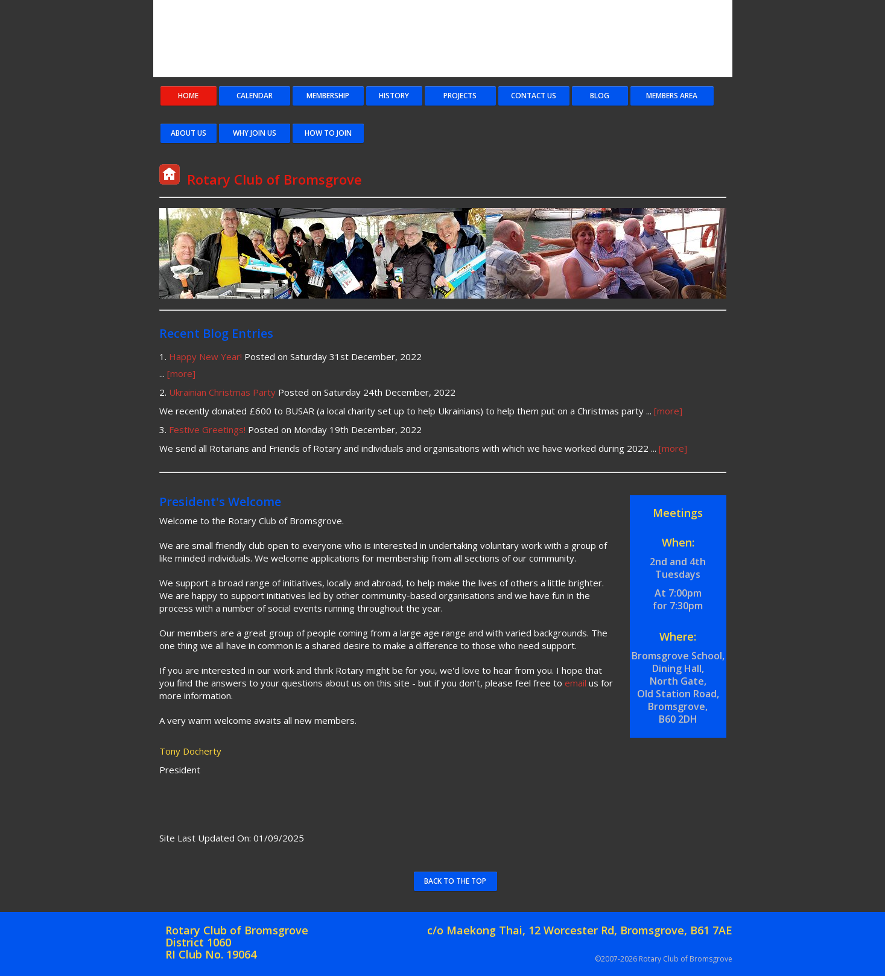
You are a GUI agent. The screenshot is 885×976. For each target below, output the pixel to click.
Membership (327, 95)
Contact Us (533, 95)
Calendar (254, 95)
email (575, 683)
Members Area (671, 95)
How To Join (328, 133)
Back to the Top (455, 881)
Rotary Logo (696, 39)
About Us (188, 133)
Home (188, 95)
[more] (181, 373)
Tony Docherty (190, 751)
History (394, 95)
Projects (460, 95)
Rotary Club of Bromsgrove (479, 39)
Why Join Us (254, 133)
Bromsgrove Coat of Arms (207, 39)
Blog (599, 95)
